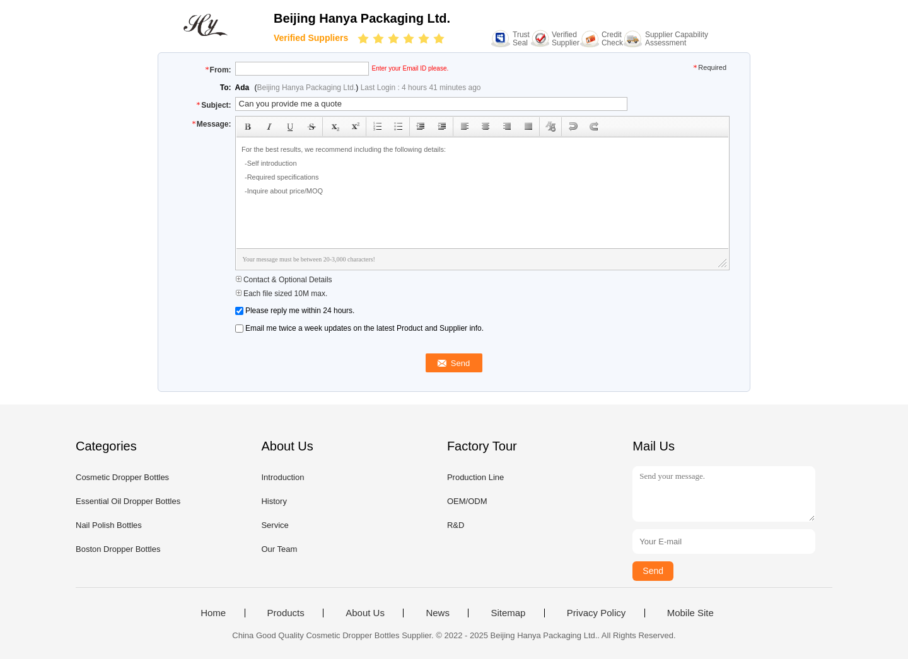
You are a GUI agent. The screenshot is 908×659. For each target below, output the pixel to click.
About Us (365, 613)
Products (286, 613)
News (438, 613)
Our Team (279, 549)
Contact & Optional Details (283, 279)
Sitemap (508, 613)
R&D (455, 525)
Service (274, 525)
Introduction (282, 477)
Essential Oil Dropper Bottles (128, 501)
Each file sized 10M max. (281, 293)
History (273, 501)
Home (213, 613)
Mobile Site (690, 613)
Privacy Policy (596, 613)
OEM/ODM (467, 501)
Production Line (475, 477)
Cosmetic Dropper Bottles (122, 477)
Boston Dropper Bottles (118, 549)
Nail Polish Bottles (109, 525)
